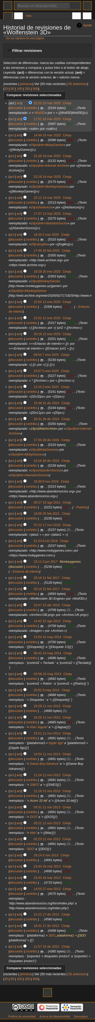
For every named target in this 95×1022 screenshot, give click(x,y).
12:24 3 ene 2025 (46, 387)
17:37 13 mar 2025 (47, 213)
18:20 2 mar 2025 (46, 234)
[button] (47, 50)
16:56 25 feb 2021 (47, 513)
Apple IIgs (55, 743)
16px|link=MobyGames (47, 145)
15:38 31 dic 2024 (46, 403)
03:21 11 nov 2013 (47, 823)
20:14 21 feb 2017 (47, 589)
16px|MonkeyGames (45, 281)
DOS (33, 817)
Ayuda (87, 25)
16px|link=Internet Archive (49, 165)
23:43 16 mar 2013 (47, 878)
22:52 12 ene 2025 (47, 318)
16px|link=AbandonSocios (49, 223)
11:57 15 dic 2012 (46, 946)
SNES (34, 785)
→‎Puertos (80, 507)
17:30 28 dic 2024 (46, 440)
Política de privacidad (22, 1016)
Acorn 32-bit (38, 800)
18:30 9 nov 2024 (46, 481)
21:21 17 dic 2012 (46, 914)
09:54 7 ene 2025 (46, 355)
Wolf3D (39, 113)
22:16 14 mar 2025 (47, 177)
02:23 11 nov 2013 (47, 839)
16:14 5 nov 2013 (46, 855)
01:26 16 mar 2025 (47, 156)
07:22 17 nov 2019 (47, 525)
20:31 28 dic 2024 (46, 419)
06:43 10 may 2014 (47, 653)
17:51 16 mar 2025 (47, 119)
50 (12, 89)
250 (27, 89)
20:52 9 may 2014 (47, 690)
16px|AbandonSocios (46, 470)
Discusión (18, 16)
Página (8, 16)
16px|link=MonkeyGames (49, 186)
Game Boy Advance (44, 764)
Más (29, 15)
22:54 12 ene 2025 (47, 302)
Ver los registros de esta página (25, 38)
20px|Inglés (39, 244)
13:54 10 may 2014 (47, 637)
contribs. (32, 108)
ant (19, 103)
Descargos (81, 1016)
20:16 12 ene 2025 (47, 334)
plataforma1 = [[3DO (71, 935)
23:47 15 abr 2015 (47, 605)
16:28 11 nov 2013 (47, 706)
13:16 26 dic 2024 (46, 461)
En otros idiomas (76, 16)
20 (6, 89)
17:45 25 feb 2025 (47, 250)
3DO (30, 849)
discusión (16, 108)
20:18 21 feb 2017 (47, 578)
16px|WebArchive (43, 428)
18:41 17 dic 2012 (46, 926)
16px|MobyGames (44, 449)
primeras (26, 84)
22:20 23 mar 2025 (47, 103)
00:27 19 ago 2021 (47, 502)
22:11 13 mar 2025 (47, 198)
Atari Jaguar (38, 727)
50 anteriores (77, 84)
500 (35, 89)
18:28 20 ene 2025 (47, 271)
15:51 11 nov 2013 (47, 733)
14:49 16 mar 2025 (47, 135)
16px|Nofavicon (42, 207)
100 (19, 89)
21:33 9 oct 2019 (46, 541)
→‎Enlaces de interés (24, 571)
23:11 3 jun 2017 (46, 561)
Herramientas (87, 16)
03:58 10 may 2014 (47, 674)
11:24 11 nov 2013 (47, 775)
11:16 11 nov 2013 (47, 791)
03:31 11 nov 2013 (47, 807)
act (12, 119)
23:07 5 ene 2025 (46, 371)
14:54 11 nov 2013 (47, 754)
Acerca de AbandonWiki (55, 1016)
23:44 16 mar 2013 (47, 866)
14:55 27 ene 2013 (47, 889)
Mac (33, 833)
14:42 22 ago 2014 (47, 621)
